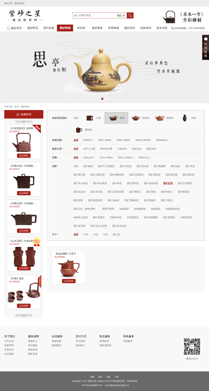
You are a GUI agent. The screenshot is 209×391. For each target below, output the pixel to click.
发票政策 (104, 341)
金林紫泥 (124, 208)
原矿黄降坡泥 (117, 174)
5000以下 (88, 140)
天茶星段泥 (133, 217)
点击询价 (24, 155)
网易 (92, 377)
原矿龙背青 (79, 226)
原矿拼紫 (78, 200)
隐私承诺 (33, 353)
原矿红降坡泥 (136, 174)
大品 (105, 234)
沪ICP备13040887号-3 (92, 385)
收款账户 (80, 345)
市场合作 (9, 349)
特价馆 (81, 27)
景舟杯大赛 (106, 148)
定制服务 (128, 341)
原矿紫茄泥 (184, 191)
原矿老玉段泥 (119, 226)
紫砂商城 (65, 27)
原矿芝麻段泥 (131, 200)
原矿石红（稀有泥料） (85, 208)
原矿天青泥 (167, 200)
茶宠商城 (113, 27)
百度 (117, 377)
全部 (75, 118)
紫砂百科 (129, 27)
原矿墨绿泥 (133, 183)
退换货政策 (105, 345)
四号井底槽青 (151, 217)
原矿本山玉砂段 (98, 226)
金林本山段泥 (80, 217)
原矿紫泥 (88, 166)
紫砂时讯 (32, 27)
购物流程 (56, 341)
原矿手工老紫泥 (106, 166)
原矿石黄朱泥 (97, 174)
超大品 (116, 234)
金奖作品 (136, 148)
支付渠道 (80, 341)
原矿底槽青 (160, 166)
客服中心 (33, 341)
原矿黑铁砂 (150, 200)
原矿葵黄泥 (99, 217)
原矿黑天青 (79, 174)
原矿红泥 (168, 183)
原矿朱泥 (190, 166)
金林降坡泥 (140, 208)
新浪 (100, 377)
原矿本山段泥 (100, 183)
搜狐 (109, 377)
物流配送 (56, 345)
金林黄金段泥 (173, 208)
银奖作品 (151, 148)
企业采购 (9, 353)
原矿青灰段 (188, 174)
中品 (85, 234)
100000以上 (162, 140)
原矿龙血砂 (113, 200)
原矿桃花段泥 (95, 200)
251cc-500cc (106, 157)
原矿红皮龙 (79, 191)
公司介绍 (9, 341)
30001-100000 (143, 140)
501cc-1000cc (125, 157)
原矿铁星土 (167, 191)
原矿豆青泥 (126, 166)
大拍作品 (122, 148)
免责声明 (9, 345)
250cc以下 (88, 157)
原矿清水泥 (143, 166)
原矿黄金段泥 (151, 183)
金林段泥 (155, 208)
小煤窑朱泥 (186, 217)
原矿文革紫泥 (185, 183)
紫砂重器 (97, 27)
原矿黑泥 (151, 191)
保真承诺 (33, 349)
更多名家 (161, 27)
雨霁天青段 (108, 208)
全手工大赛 (89, 148)
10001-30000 (123, 140)
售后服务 (33, 345)
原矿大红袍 (96, 191)
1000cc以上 (144, 157)
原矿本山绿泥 (80, 183)
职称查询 (145, 27)
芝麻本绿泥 (116, 217)
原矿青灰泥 (171, 174)
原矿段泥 (175, 166)
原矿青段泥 (154, 174)
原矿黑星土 (135, 191)
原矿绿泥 (117, 183)
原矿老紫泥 (169, 217)
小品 (95, 234)
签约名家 (48, 27)
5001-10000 (104, 140)
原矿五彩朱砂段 (115, 191)
